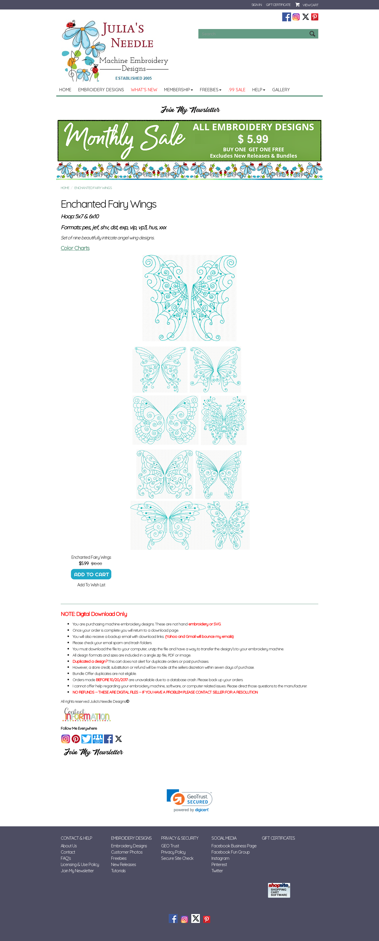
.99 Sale (236, 89)
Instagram (220, 858)
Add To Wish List (91, 585)
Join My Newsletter (77, 870)
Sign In (256, 4)
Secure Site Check (177, 858)
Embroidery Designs (101, 89)
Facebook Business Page (233, 846)
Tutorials (118, 870)
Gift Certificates (278, 838)
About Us (69, 846)
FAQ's (66, 858)
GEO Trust (170, 846)
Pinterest (219, 864)
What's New (144, 89)
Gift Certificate (278, 4)
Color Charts (75, 248)
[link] (189, 801)
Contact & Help (76, 838)
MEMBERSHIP (178, 89)
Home (65, 89)
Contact (68, 852)
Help (258, 89)
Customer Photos (126, 852)
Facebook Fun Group (230, 852)
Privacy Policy (173, 852)
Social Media (223, 838)
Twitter (217, 870)
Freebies (210, 89)
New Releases (123, 864)
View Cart (310, 5)
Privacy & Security (179, 838)
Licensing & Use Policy (80, 864)
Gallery (281, 89)
